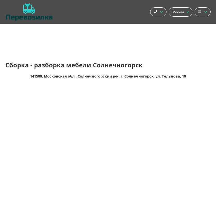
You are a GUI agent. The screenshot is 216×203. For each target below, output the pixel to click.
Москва (180, 12)
